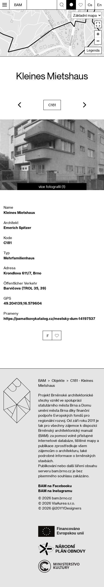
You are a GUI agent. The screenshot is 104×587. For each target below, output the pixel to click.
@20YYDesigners (66, 508)
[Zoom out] (98, 40)
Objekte (58, 380)
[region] (52, 32)
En (99, 5)
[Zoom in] (98, 34)
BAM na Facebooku (55, 486)
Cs (90, 5)
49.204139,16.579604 (23, 303)
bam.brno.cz (62, 498)
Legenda (93, 50)
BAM (18, 5)
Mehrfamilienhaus (19, 258)
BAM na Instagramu (55, 491)
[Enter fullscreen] (98, 24)
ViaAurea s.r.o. (63, 503)
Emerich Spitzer (17, 227)
